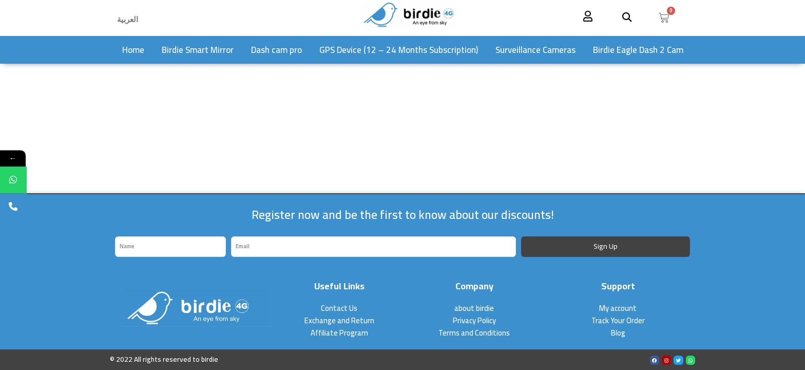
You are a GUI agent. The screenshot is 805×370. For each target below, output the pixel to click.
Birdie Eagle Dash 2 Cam (638, 50)
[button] (627, 16)
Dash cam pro (276, 50)
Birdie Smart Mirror (198, 50)
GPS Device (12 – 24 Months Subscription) (398, 50)
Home (133, 50)
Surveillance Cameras (535, 50)
